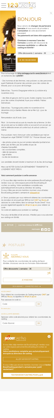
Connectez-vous (33, 286)
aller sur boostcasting (27, 359)
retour (8, 225)
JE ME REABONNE (27, 60)
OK (38, 304)
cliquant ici (34, 193)
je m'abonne (27, 280)
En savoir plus (5, 308)
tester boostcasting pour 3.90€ (27, 375)
